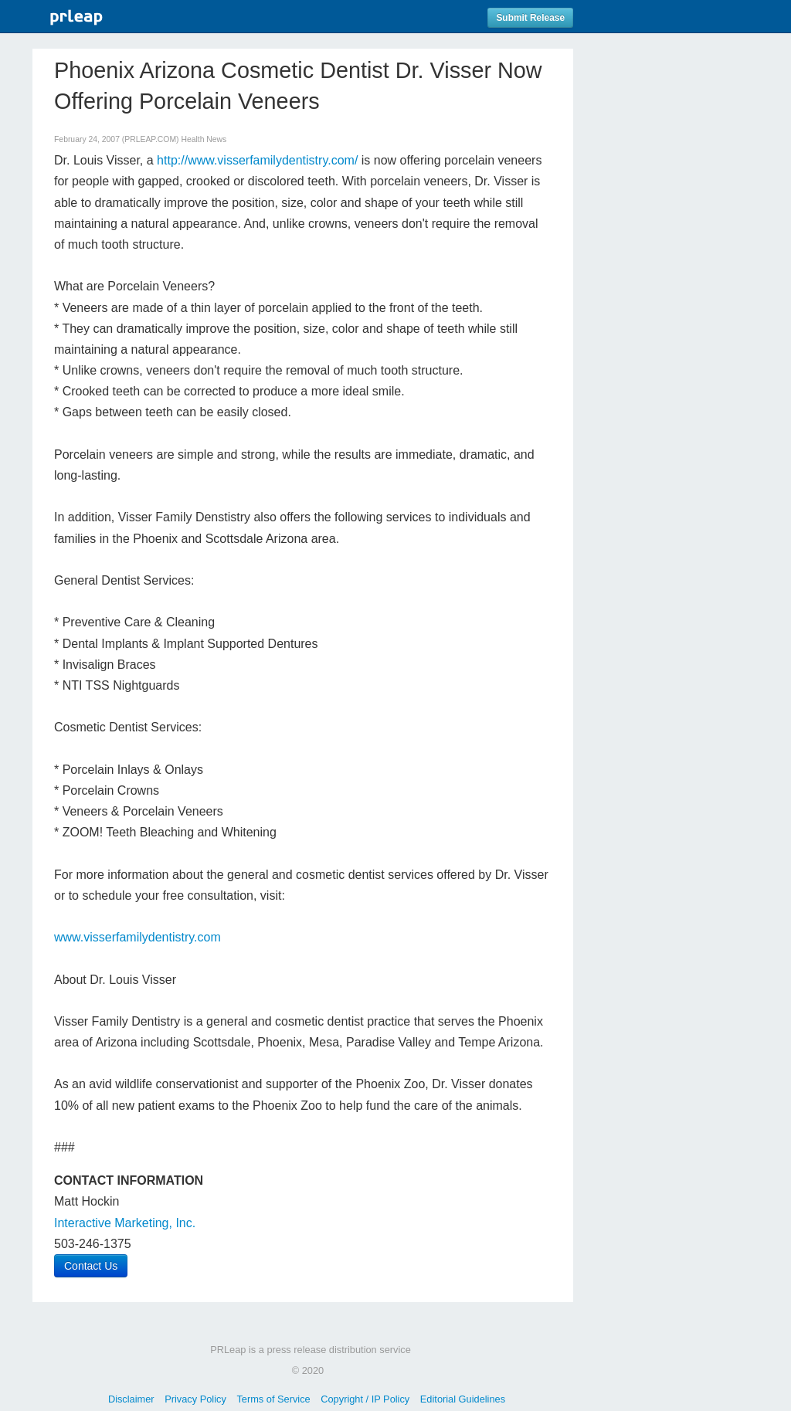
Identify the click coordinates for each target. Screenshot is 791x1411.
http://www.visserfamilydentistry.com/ (257, 160)
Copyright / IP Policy (365, 1399)
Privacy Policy (195, 1399)
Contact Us (90, 1266)
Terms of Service (273, 1399)
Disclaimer (131, 1399)
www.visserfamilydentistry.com (137, 937)
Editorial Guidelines (462, 1399)
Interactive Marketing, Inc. (124, 1223)
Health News (203, 139)
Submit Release (530, 17)
